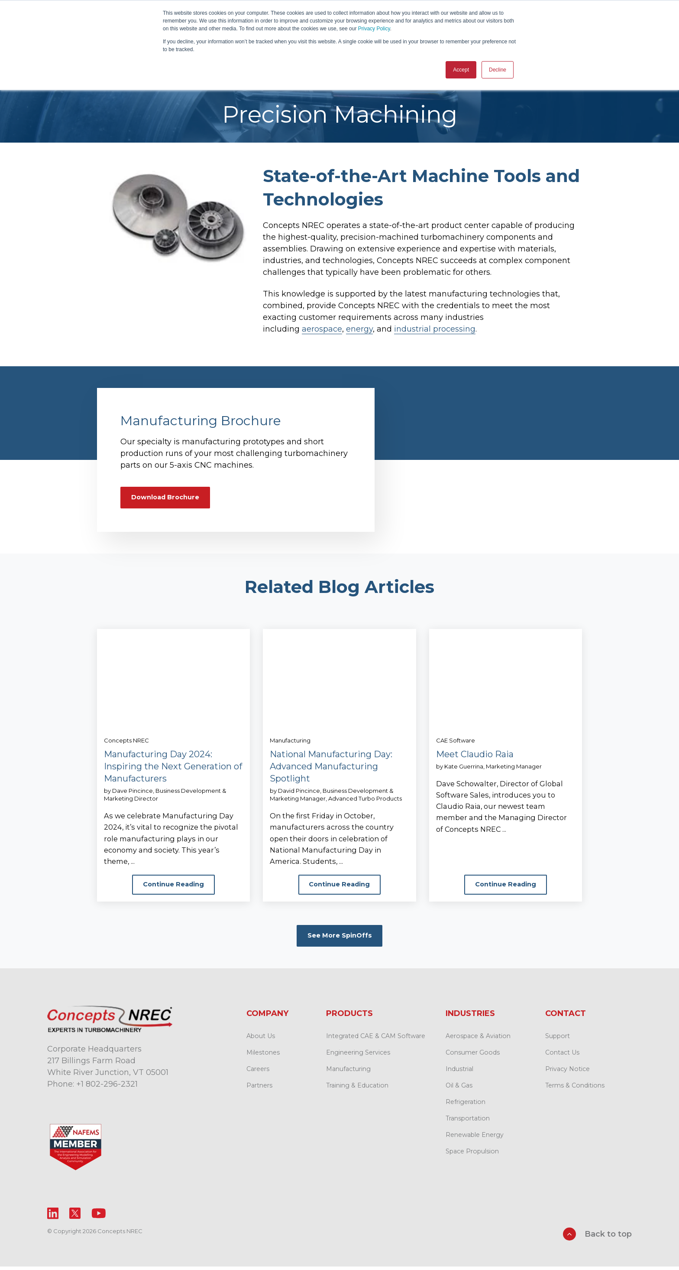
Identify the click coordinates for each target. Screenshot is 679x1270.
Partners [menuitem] (259, 1091)
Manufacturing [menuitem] (348, 1074)
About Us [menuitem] (260, 1041)
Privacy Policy (374, 29)
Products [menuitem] (349, 1019)
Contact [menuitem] (565, 1019)
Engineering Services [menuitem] (358, 1058)
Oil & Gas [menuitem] (459, 1091)
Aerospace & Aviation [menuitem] (478, 1041)
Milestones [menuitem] (263, 1058)
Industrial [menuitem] (459, 1074)
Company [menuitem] (267, 1019)
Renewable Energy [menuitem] (475, 1140)
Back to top (597, 1239)
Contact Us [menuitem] (562, 1058)
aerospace (322, 326)
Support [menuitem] (557, 1041)
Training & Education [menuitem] (357, 1091)
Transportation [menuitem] (468, 1124)
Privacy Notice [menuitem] (567, 1074)
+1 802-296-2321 (107, 1089)
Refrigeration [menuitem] (465, 1107)
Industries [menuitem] (470, 1019)
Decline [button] (497, 70)
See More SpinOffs (339, 940)
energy (359, 326)
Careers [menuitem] (257, 1074)
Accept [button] (461, 70)
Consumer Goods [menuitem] (473, 1058)
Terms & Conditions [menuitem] (575, 1091)
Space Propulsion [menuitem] (472, 1157)
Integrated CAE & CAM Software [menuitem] (375, 1041)
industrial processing (434, 326)
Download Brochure (169, 496)
